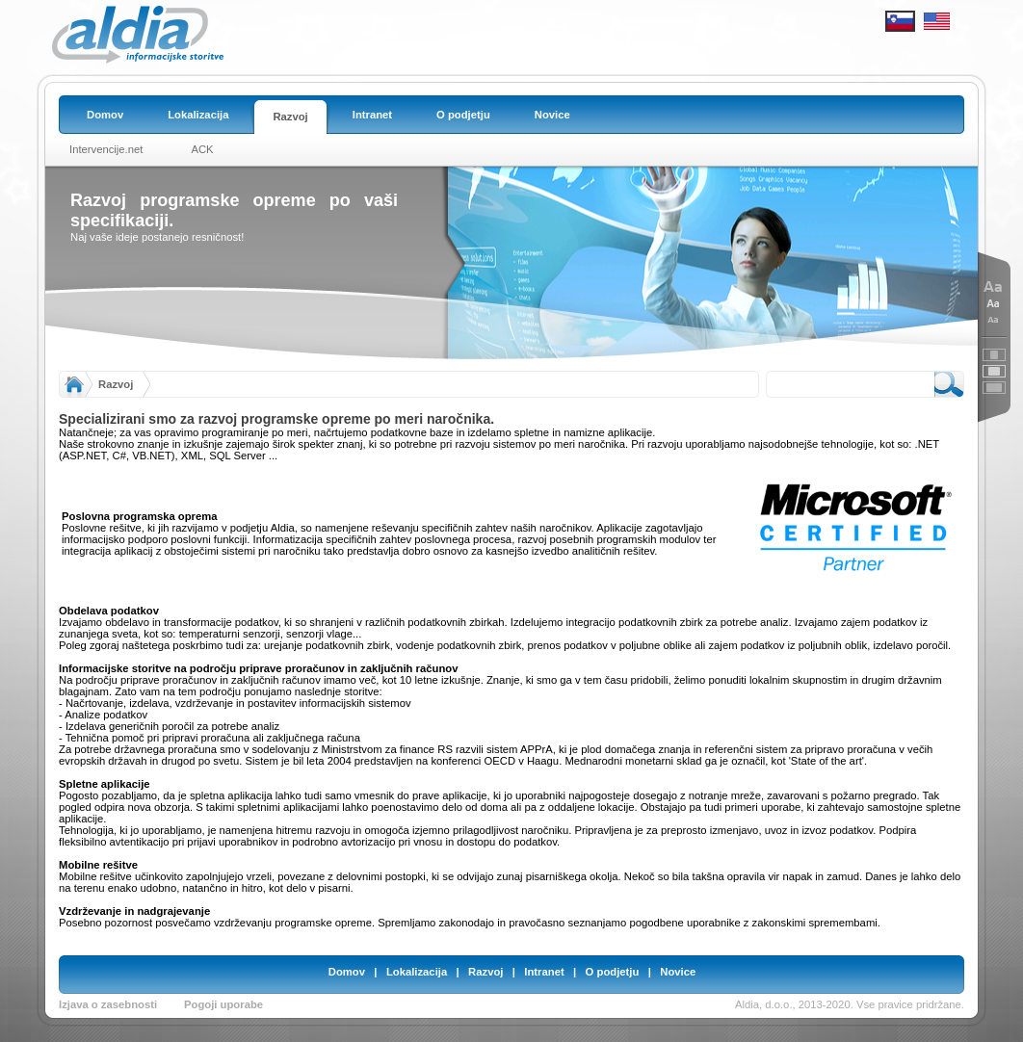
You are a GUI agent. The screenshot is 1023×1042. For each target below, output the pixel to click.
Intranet (544, 971)
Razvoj (115, 384)
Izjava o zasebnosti (108, 1004)
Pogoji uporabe (223, 1004)
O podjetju (613, 971)
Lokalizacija (416, 971)
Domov (346, 971)
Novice (677, 971)
